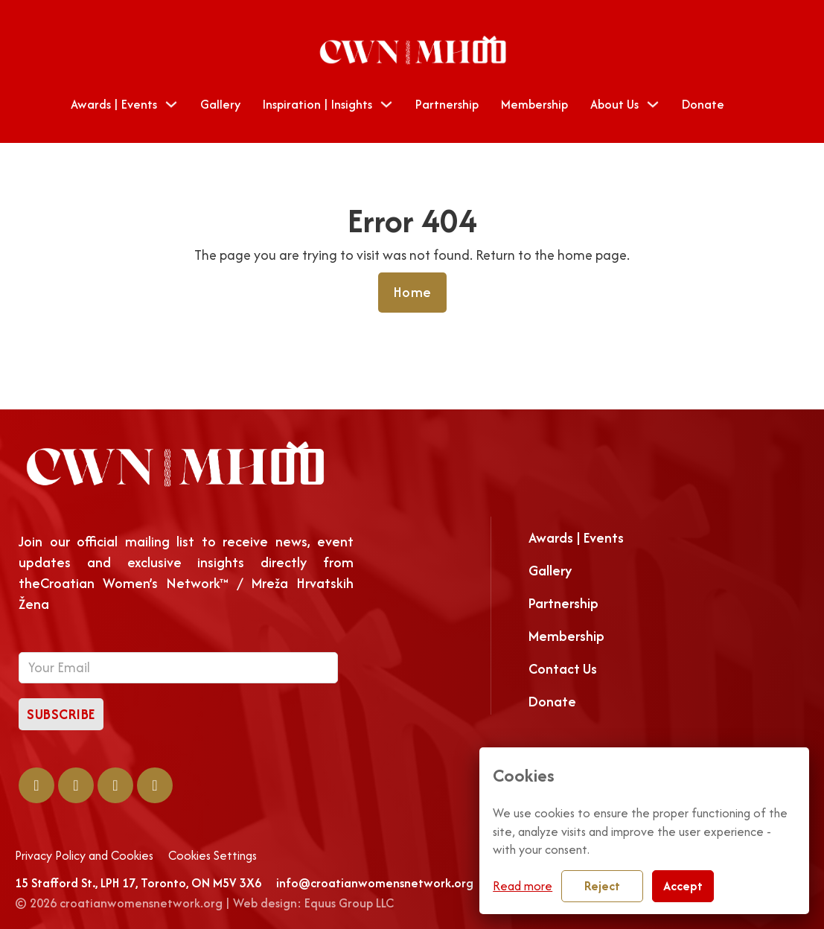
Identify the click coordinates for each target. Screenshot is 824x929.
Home (412, 292)
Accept (683, 886)
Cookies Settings (212, 856)
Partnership (447, 104)
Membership (534, 104)
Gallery (220, 104)
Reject (602, 886)
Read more (522, 886)
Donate (703, 104)
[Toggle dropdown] (171, 104)
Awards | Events (114, 104)
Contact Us (562, 669)
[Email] (178, 667)
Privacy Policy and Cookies (84, 856)
